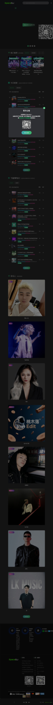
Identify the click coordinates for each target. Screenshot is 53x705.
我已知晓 (26, 133)
